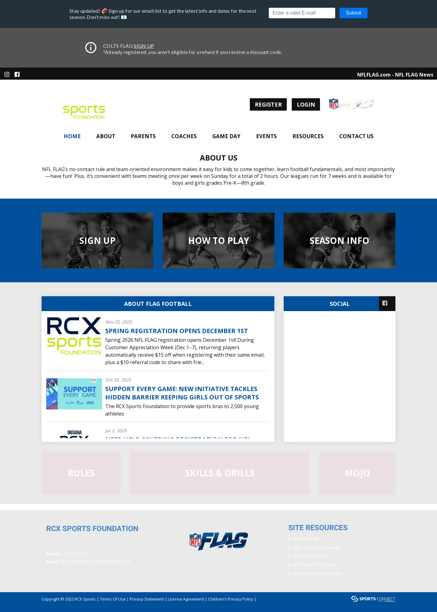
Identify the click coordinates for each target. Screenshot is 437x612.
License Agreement (186, 599)
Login (306, 104)
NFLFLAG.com (374, 74)
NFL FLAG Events (310, 556)
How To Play (306, 539)
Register (268, 104)
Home (72, 136)
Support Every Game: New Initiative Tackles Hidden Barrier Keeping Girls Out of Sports (182, 393)
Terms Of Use (113, 599)
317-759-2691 (77, 554)
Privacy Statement (147, 599)
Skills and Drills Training (316, 547)
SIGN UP (144, 46)
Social (340, 303)
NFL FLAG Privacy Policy (317, 573)
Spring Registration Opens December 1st (176, 331)
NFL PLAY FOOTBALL (315, 565)
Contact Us (356, 136)
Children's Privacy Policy (230, 599)
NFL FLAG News (414, 74)
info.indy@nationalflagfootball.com (96, 561)
